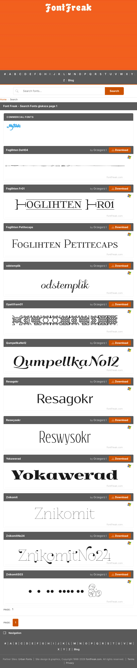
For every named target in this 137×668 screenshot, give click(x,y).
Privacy (70, 662)
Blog (71, 80)
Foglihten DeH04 (17, 150)
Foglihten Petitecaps (19, 227)
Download (120, 150)
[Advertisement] (68, 43)
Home (3, 99)
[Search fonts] (63, 91)
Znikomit (12, 497)
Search (114, 91)
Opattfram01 (14, 304)
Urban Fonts (25, 659)
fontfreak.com (94, 659)
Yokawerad (13, 458)
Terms (131, 659)
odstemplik (13, 265)
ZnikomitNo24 (15, 535)
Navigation (12, 633)
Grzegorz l (100, 150)
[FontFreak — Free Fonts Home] (68, 8)
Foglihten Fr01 (15, 188)
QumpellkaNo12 (16, 343)
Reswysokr (13, 420)
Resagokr (12, 381)
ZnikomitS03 (14, 574)
